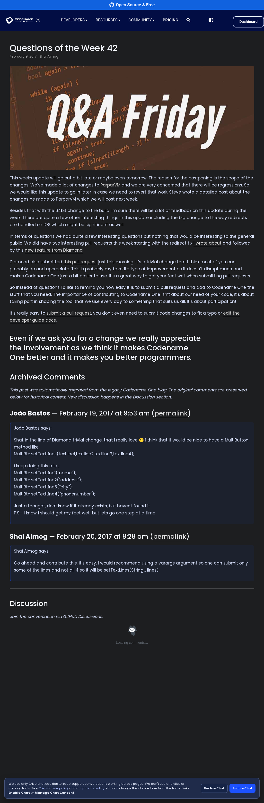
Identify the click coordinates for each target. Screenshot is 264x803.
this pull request (80, 262)
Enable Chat (242, 788)
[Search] (188, 20)
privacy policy (93, 788)
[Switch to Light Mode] (210, 20)
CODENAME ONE (20, 20)
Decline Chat (214, 788)
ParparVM (110, 185)
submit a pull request (68, 313)
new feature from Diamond (54, 250)
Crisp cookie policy (53, 788)
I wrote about (207, 243)
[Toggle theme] (39, 20)
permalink (171, 413)
